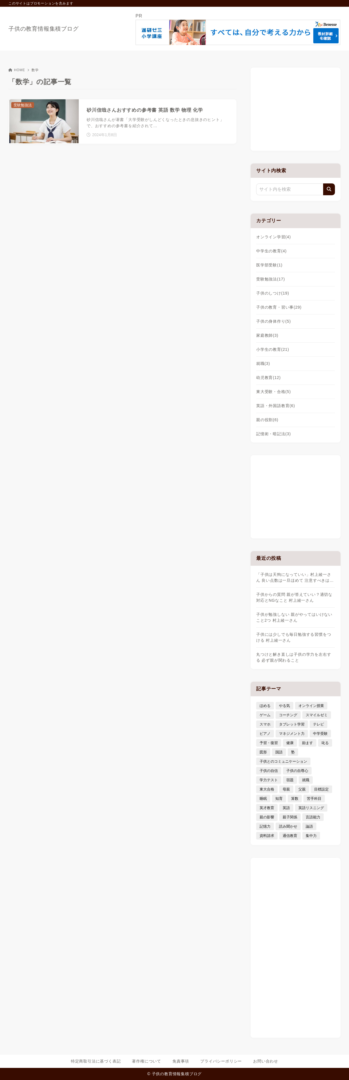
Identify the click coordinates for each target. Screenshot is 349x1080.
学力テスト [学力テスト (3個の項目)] (269, 780)
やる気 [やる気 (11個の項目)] (284, 706)
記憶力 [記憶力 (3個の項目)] (265, 826)
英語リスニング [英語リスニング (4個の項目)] (311, 808)
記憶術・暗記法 (273, 434)
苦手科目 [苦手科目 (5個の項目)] (314, 798)
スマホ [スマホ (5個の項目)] (265, 724)
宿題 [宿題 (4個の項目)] (290, 780)
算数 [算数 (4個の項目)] (294, 798)
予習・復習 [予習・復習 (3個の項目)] (269, 743)
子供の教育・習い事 (278, 307)
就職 (263, 363)
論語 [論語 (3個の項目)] (309, 826)
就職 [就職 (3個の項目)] (305, 780)
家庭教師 (267, 335)
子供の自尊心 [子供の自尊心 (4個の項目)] (297, 771)
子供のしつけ (272, 293)
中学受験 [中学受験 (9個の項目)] (320, 733)
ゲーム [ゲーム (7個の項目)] (265, 715)
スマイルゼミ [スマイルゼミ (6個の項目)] (317, 715)
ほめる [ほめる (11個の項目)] (265, 706)
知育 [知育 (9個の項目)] (279, 798)
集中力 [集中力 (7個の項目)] (311, 836)
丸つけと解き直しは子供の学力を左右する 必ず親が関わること (293, 657)
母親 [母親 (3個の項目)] (286, 789)
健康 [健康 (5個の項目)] (290, 743)
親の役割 (267, 419)
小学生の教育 (272, 349)
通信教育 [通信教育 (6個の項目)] (290, 836)
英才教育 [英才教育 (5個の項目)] (267, 808)
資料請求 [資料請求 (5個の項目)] (267, 836)
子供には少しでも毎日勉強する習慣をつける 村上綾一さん (293, 637)
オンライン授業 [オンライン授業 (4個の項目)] (311, 706)
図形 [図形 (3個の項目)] (263, 752)
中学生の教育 (271, 251)
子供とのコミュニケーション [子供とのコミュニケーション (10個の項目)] (283, 761)
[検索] (329, 189)
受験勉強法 (270, 279)
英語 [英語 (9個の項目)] (286, 808)
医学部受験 (269, 265)
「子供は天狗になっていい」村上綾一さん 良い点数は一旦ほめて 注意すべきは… (295, 577)
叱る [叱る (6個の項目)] (325, 743)
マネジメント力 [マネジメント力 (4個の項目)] (292, 733)
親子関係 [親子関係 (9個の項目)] (290, 817)
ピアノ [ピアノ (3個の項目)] (265, 733)
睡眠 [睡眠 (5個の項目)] (263, 798)
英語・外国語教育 (275, 405)
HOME (16, 70)
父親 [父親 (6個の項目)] (302, 789)
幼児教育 (268, 377)
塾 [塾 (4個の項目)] (293, 752)
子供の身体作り (273, 321)
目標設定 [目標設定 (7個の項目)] (321, 789)
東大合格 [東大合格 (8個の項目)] (267, 789)
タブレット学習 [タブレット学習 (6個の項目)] (292, 724)
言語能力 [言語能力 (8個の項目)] (313, 817)
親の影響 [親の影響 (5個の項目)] (267, 817)
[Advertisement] (295, 108)
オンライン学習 (273, 237)
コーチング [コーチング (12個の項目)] (288, 715)
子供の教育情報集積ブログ (43, 29)
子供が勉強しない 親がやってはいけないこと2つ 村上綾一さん (294, 617)
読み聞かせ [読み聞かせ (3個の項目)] (288, 826)
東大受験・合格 (273, 391)
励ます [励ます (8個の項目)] (307, 743)
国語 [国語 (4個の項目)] (279, 752)
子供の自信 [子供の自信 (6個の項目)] (269, 771)
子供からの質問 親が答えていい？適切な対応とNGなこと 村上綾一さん (294, 597)
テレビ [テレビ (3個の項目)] (318, 724)
